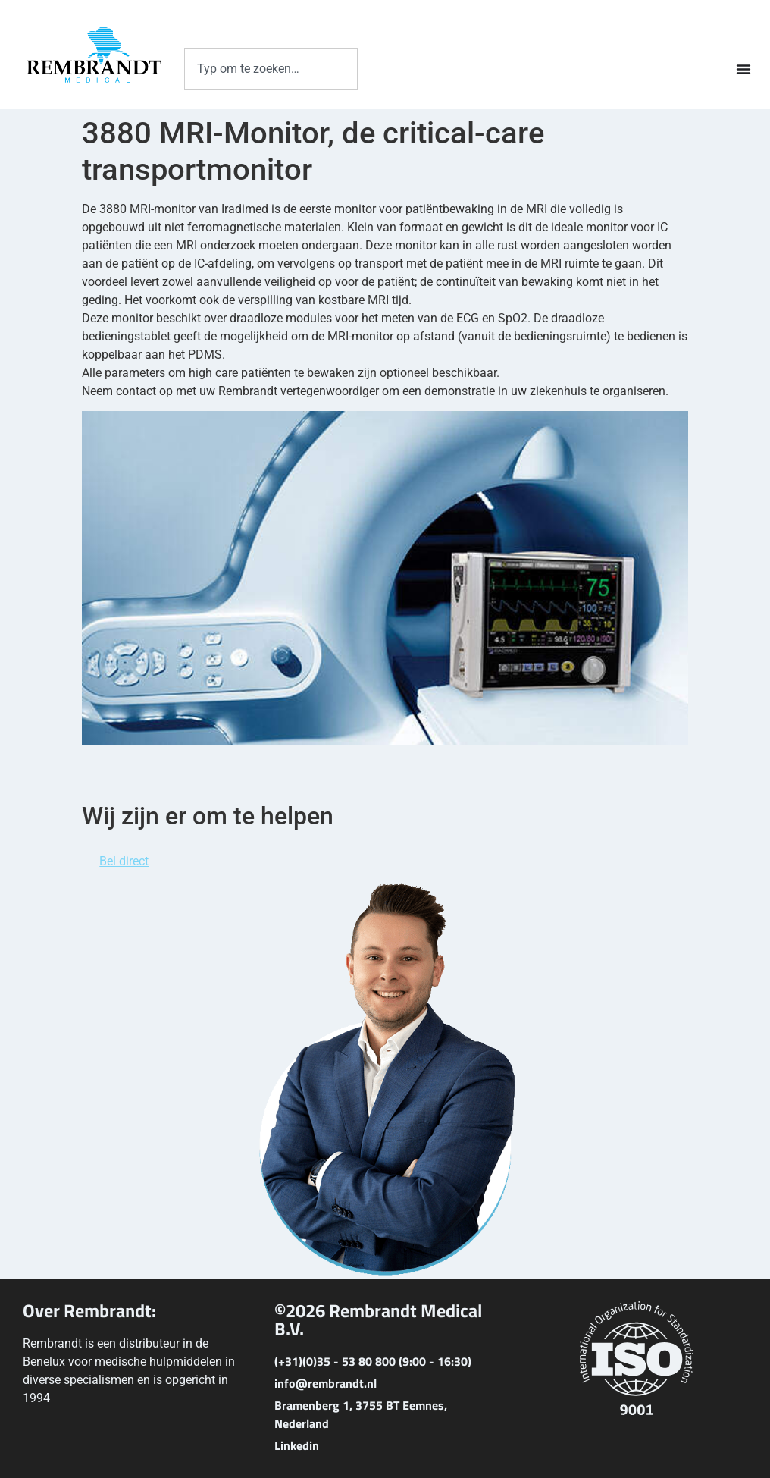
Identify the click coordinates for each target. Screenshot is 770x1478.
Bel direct (124, 861)
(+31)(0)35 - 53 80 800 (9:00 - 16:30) (372, 1361)
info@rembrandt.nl (325, 1383)
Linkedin (296, 1445)
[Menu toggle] (743, 69)
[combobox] (271, 69)
